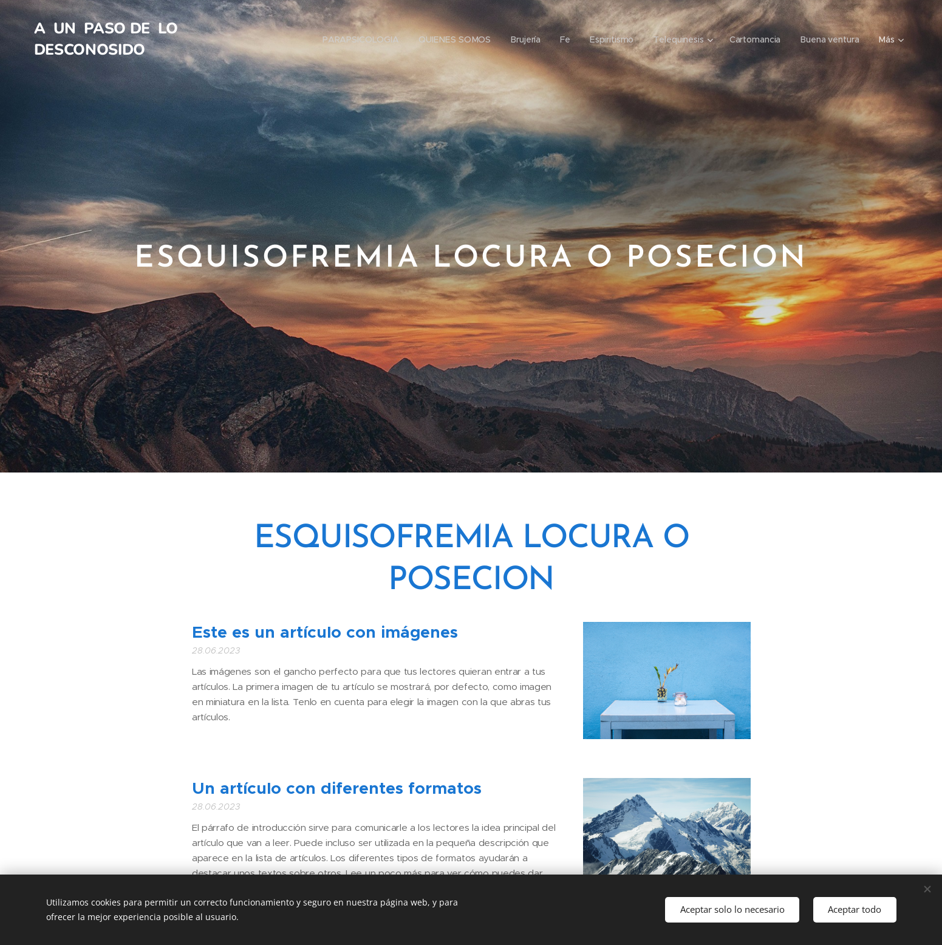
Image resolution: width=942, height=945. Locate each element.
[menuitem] (363, 39)
